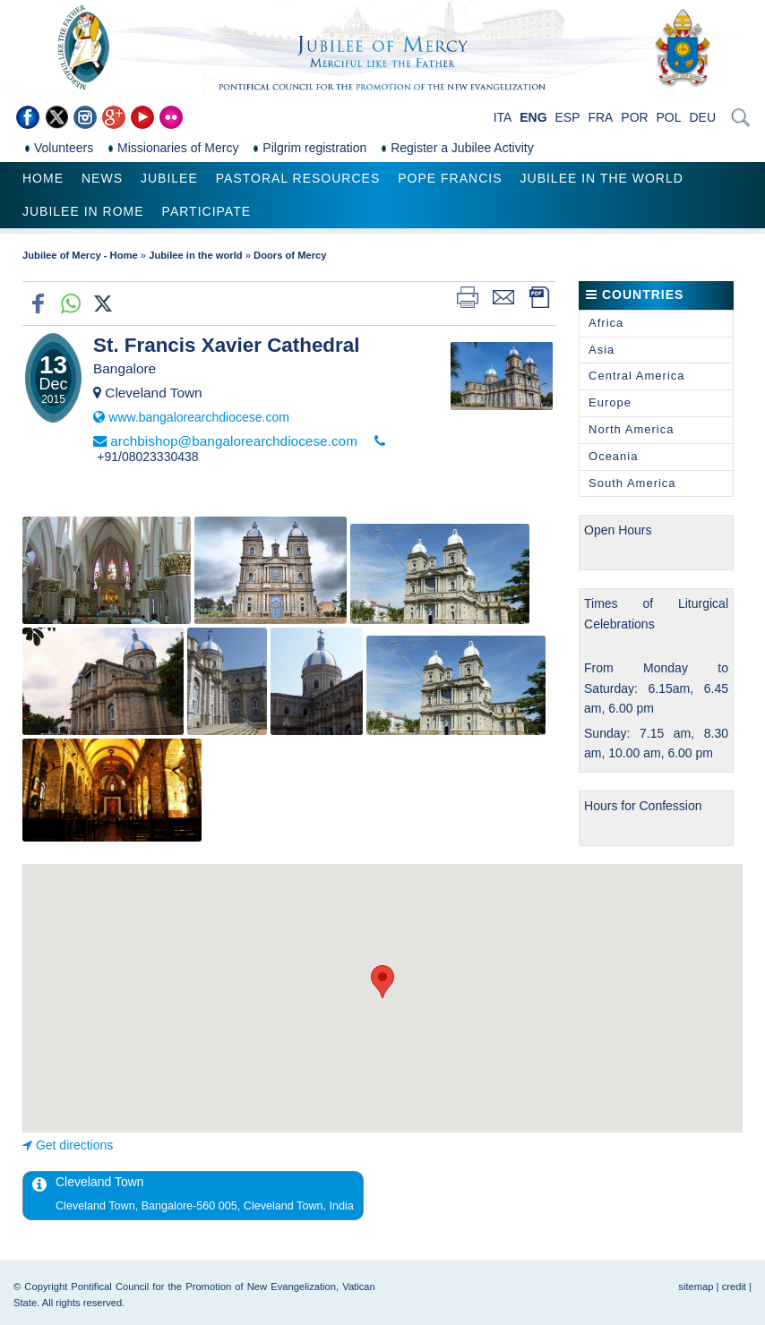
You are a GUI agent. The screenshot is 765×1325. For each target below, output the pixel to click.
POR (634, 117)
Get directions (74, 1145)
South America (632, 483)
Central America (636, 375)
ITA (503, 117)
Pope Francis (450, 178)
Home (43, 178)
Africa (606, 322)
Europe (610, 402)
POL (669, 117)
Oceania (613, 456)
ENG (533, 117)
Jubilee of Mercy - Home (80, 255)
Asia (602, 349)
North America (631, 429)
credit (734, 1286)
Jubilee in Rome (83, 211)
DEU (702, 117)
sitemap (695, 1286)
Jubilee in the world (601, 178)
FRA (600, 117)
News (102, 178)
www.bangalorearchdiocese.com (198, 417)
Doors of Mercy (290, 255)
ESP (567, 117)
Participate (206, 211)
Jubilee (169, 178)
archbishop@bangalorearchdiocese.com (233, 441)
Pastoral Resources (298, 178)
